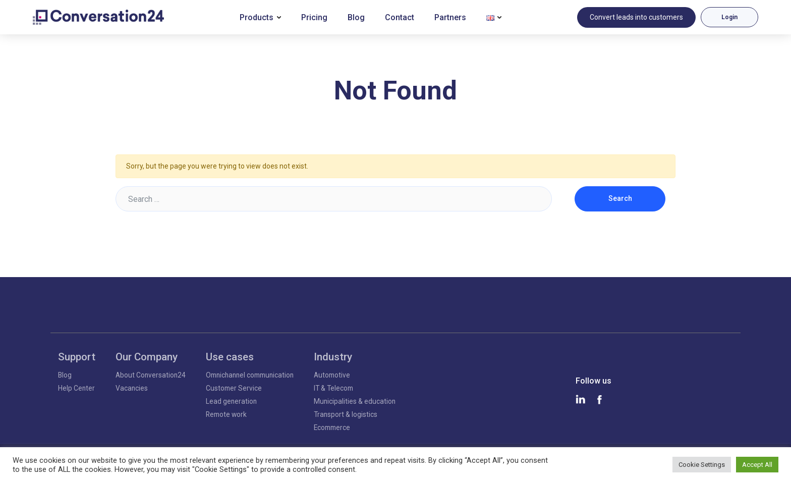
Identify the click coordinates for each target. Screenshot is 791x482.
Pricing (314, 17)
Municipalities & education (355, 401)
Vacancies (132, 388)
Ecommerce (332, 427)
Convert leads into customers (636, 17)
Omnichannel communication (250, 375)
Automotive (332, 375)
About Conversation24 (151, 375)
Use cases (230, 357)
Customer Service (234, 388)
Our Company (147, 357)
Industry (333, 357)
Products (256, 17)
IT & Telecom (333, 388)
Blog (356, 17)
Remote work (226, 414)
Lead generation (231, 401)
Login (729, 17)
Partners (450, 17)
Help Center (76, 388)
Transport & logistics (345, 414)
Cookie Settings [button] (702, 464)
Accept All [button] (757, 464)
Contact (399, 17)
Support (76, 357)
